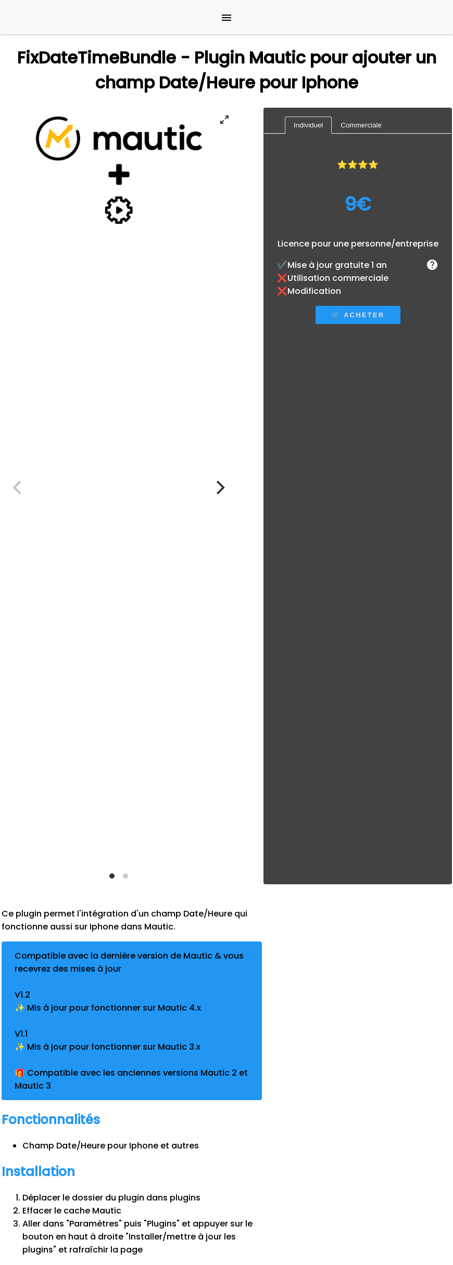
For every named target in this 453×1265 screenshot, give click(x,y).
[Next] (219, 487)
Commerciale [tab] (361, 125)
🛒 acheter (358, 315)
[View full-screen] (224, 119)
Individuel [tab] (308, 125)
